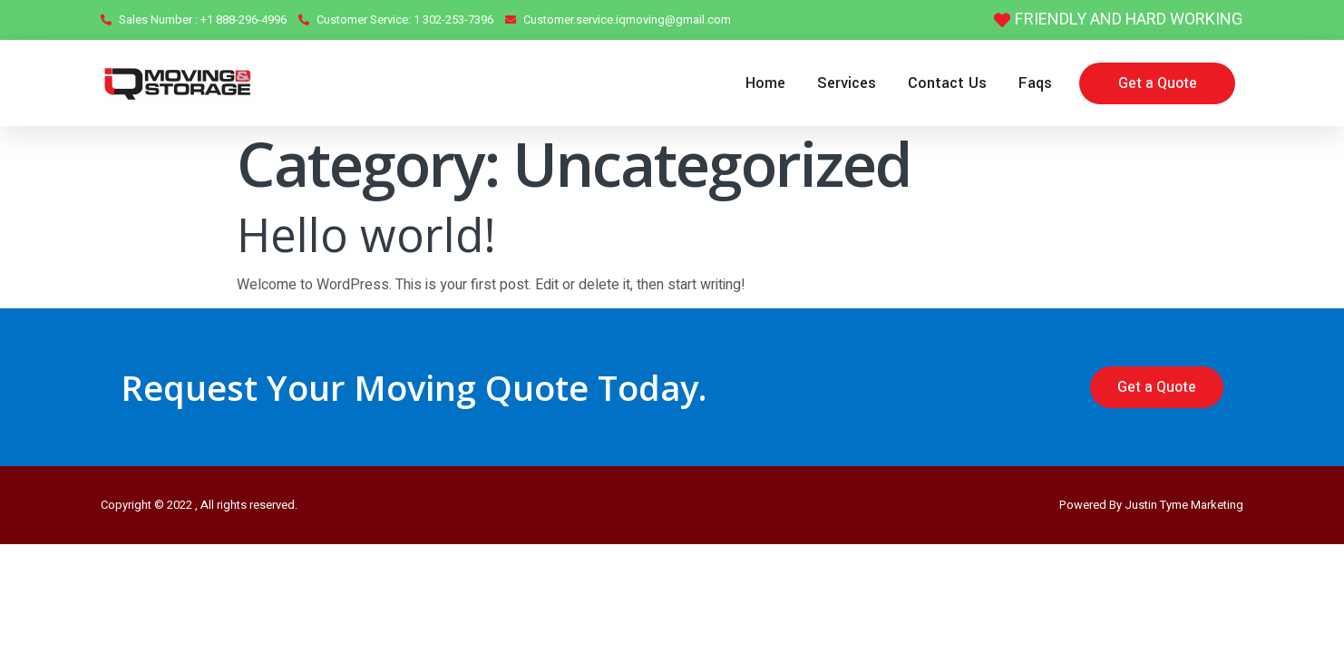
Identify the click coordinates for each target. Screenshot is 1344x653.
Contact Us (947, 83)
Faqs (1035, 83)
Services (846, 83)
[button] (1157, 83)
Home (765, 83)
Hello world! (366, 234)
